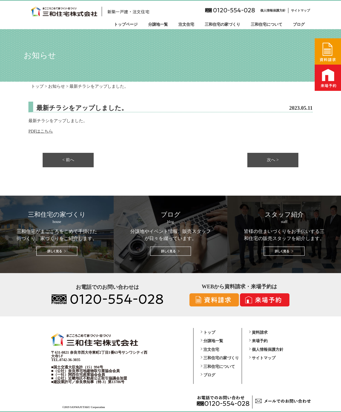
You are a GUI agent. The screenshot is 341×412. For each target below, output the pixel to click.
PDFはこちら (40, 131)
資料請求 (260, 332)
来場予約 (260, 341)
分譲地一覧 (158, 24)
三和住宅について (266, 24)
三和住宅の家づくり (222, 24)
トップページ (126, 24)
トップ (209, 332)
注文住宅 (186, 24)
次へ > (273, 160)
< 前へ (68, 160)
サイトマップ (300, 10)
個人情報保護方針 (272, 10)
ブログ (299, 24)
